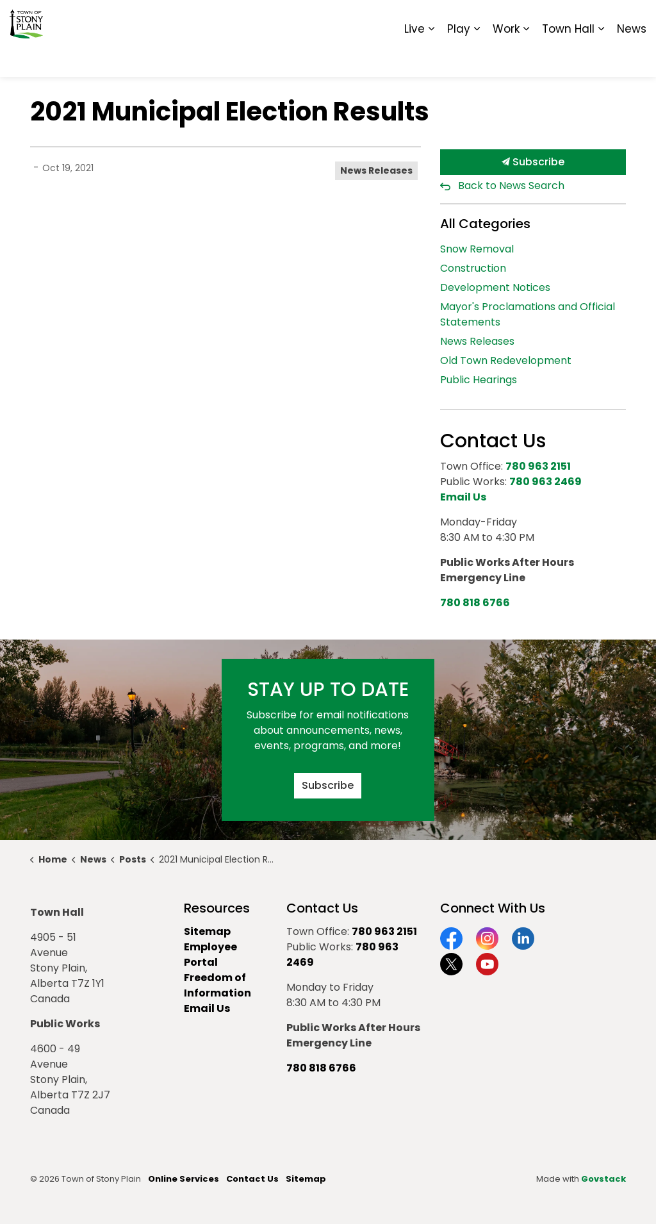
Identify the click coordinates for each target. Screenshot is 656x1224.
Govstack (603, 1179)
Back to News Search (511, 185)
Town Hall (568, 57)
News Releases (376, 170)
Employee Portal (210, 954)
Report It (540, 19)
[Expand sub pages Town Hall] (600, 57)
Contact (490, 19)
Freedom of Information (217, 985)
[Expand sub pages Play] (476, 57)
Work (506, 57)
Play (458, 57)
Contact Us (252, 1179)
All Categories (485, 224)
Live (414, 57)
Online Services (183, 1179)
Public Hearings (478, 379)
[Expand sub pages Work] (526, 57)
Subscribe (533, 162)
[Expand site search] (633, 19)
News (631, 57)
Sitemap (591, 19)
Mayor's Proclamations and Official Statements (527, 314)
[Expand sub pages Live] (431, 57)
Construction (473, 268)
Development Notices (495, 287)
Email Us (207, 1008)
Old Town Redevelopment (505, 360)
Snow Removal (477, 249)
